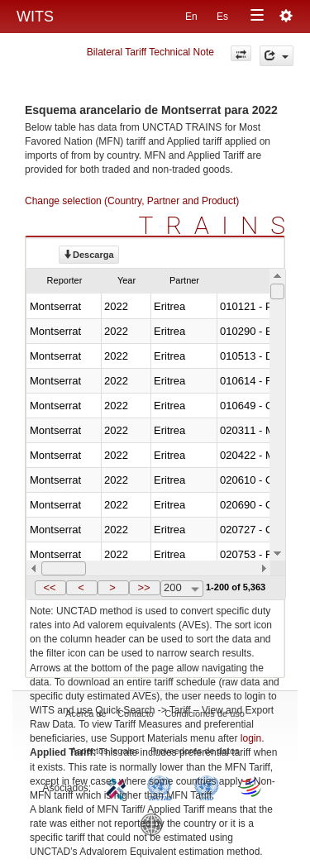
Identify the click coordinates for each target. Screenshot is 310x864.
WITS (35, 16)
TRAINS (218, 225)
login (251, 738)
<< (49, 587)
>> (143, 587)
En (191, 16)
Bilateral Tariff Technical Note (150, 52)
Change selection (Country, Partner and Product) (132, 201)
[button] (50, 587)
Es (222, 16)
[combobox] (181, 588)
